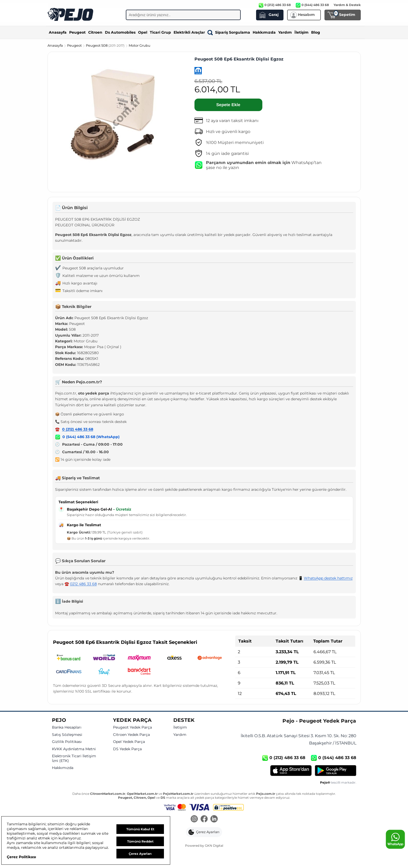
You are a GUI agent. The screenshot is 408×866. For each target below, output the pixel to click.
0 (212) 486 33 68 (77, 429)
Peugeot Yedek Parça (132, 727)
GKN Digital (214, 845)
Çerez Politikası (21, 857)
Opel (142, 32)
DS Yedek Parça (127, 749)
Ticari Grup (160, 32)
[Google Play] (335, 770)
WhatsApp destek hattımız (328, 578)
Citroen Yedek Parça (131, 734)
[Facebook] (204, 819)
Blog (315, 32)
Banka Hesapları (66, 727)
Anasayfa (58, 32)
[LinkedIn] (214, 819)
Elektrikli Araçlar (189, 32)
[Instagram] (194, 819)
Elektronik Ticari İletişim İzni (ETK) (74, 758)
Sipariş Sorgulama (229, 32)
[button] (204, 832)
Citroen (95, 32)
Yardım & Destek (347, 5)
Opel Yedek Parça (129, 742)
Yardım (285, 32)
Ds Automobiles (120, 32)
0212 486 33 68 (83, 584)
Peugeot (77, 32)
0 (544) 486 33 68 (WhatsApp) (91, 436)
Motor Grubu (139, 45)
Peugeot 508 (105, 45)
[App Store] (291, 770)
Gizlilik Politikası (67, 742)
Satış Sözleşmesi (67, 734)
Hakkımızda (264, 32)
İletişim (301, 32)
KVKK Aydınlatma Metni (74, 749)
